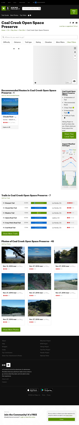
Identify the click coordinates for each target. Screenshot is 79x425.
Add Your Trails (5, 198)
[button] (70, 22)
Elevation (48, 42)
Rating (38, 42)
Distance (17, 42)
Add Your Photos (6, 244)
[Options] (74, 81)
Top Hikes (23, 15)
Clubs (4, 349)
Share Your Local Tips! (69, 135)
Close (61, 419)
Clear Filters (71, 42)
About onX (5, 378)
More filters (60, 42)
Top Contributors (7, 352)
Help (3, 343)
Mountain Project (46, 341)
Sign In (73, 12)
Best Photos (14, 15)
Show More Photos (11, 329)
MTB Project (44, 343)
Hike (15, 2)
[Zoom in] (75, 55)
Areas (3, 30)
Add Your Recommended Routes (10, 95)
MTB (9, 2)
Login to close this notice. (27, 417)
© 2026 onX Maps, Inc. (34, 394)
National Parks (45, 355)
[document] (61, 417)
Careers (4, 381)
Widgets (5, 346)
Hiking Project (44, 346)
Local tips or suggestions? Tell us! (68, 26)
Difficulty (6, 42)
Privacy (49, 394)
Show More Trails (10, 233)
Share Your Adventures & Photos (13, 355)
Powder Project (45, 352)
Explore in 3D (6, 127)
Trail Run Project (45, 349)
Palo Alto (22, 30)
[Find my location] (75, 52)
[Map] (55, 65)
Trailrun (22, 2)
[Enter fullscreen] (75, 48)
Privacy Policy (69, 415)
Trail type (28, 42)
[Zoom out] (75, 58)
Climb (3, 2)
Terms (43, 394)
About (4, 341)
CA (8, 30)
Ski (29, 2)
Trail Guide (5, 15)
